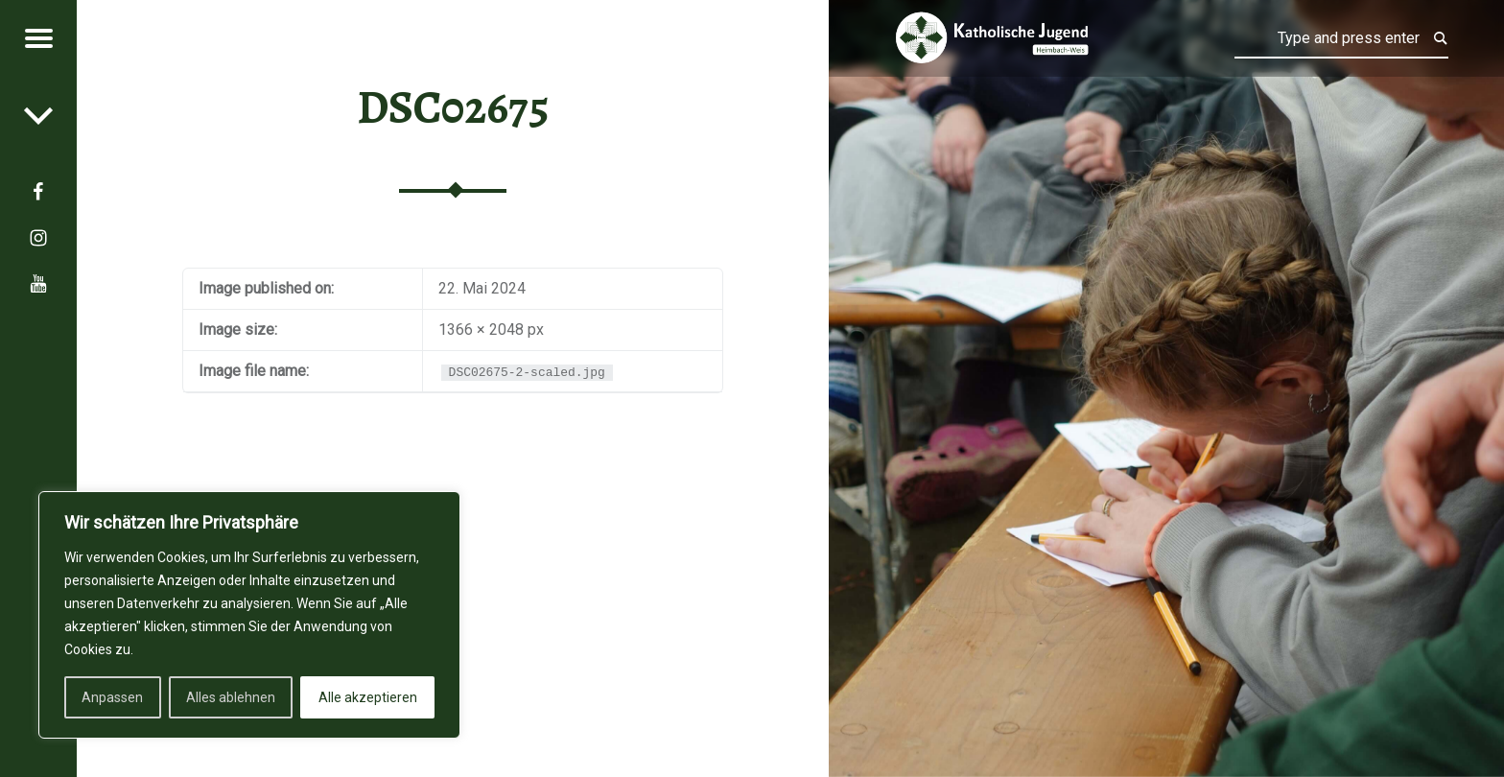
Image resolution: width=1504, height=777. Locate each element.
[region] (249, 615)
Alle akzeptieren (367, 697)
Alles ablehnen (230, 697)
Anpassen (112, 697)
